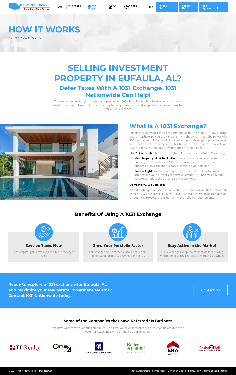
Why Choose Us (73, 7)
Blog (150, 7)
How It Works (92, 7)
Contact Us (187, 7)
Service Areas (158, 370)
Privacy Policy (194, 370)
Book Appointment (210, 7)
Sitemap (224, 370)
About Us (112, 7)
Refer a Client (163, 7)
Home (59, 7)
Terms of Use (210, 370)
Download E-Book (131, 7)
